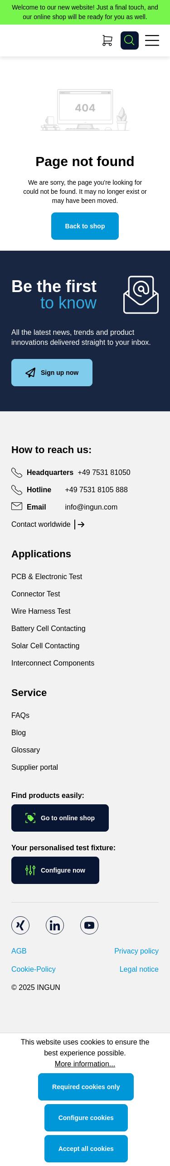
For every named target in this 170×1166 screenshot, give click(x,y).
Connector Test (35, 594)
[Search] (130, 40)
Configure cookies (86, 1117)
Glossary (25, 750)
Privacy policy (136, 951)
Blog (18, 733)
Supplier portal (34, 767)
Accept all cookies (86, 1148)
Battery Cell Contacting (48, 628)
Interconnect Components (52, 663)
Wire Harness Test (40, 611)
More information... (85, 1064)
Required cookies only (86, 1086)
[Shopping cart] (107, 40)
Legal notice (139, 969)
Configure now (55, 870)
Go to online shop (60, 818)
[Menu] (152, 40)
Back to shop (85, 226)
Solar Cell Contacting (45, 646)
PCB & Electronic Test (46, 576)
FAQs (20, 715)
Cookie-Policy (33, 969)
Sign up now (51, 373)
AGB (19, 951)
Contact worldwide (41, 524)
